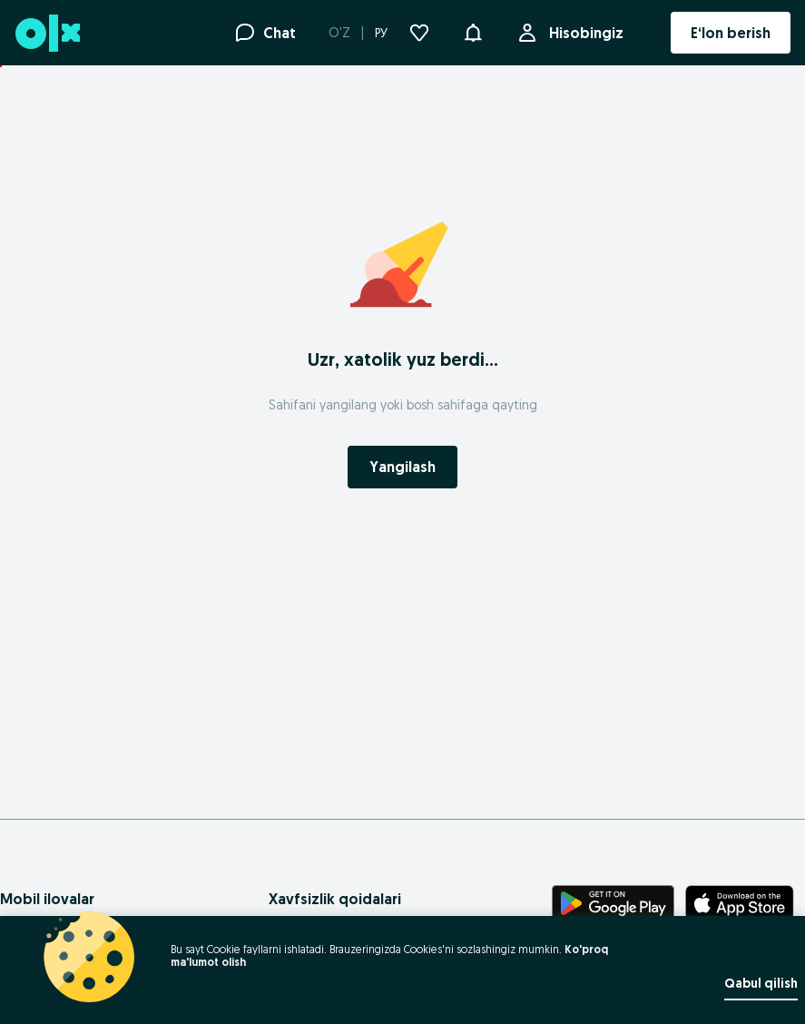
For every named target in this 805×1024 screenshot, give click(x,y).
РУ (381, 33)
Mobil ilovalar (47, 899)
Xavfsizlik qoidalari (335, 899)
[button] (473, 31)
